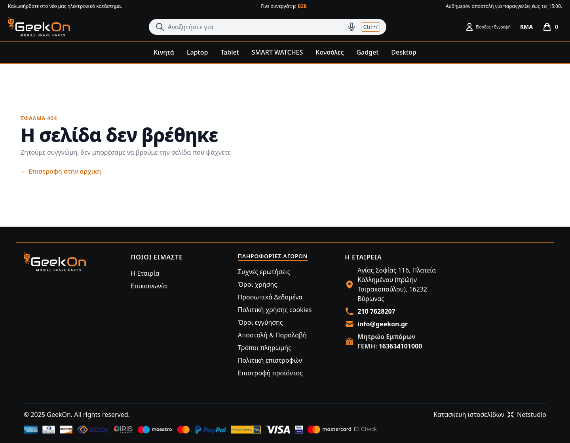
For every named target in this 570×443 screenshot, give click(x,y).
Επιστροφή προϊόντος (270, 373)
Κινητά (164, 52)
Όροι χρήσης (257, 284)
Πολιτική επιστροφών (270, 360)
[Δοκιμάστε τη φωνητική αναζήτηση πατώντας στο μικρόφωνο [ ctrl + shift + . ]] (351, 27)
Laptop (197, 52)
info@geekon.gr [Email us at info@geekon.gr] (382, 324)
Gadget (367, 52)
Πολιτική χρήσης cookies (275, 309)
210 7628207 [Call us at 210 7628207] (376, 311)
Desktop (403, 52)
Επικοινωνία (149, 286)
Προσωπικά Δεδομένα (270, 297)
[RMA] (526, 27)
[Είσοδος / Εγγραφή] (488, 27)
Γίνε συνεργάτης (284, 6)
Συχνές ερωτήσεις (264, 271)
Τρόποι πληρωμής (264, 347)
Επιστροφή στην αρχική (61, 171)
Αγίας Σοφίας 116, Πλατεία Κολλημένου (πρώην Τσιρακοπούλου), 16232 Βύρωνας (396, 284)
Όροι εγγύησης (260, 322)
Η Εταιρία (145, 273)
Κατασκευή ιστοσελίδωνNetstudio (489, 414)
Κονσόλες (329, 52)
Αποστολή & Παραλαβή (272, 335)
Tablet (229, 52)
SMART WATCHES (277, 52)
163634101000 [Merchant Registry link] (400, 346)
